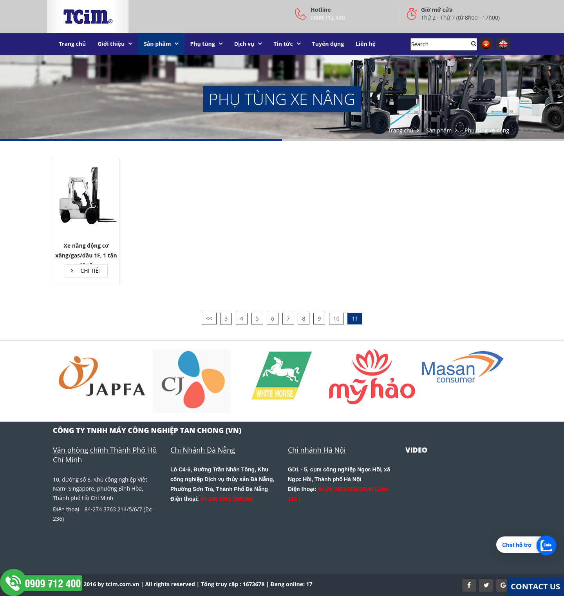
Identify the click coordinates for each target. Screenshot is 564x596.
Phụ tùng (202, 43)
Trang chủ (72, 43)
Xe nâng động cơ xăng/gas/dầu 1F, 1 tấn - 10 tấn (86, 255)
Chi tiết (86, 270)
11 (355, 318)
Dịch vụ (244, 43)
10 (336, 318)
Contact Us (535, 586)
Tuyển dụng (328, 43)
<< (209, 318)
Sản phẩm (157, 43)
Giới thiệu (111, 43)
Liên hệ (366, 43)
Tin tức (283, 43)
